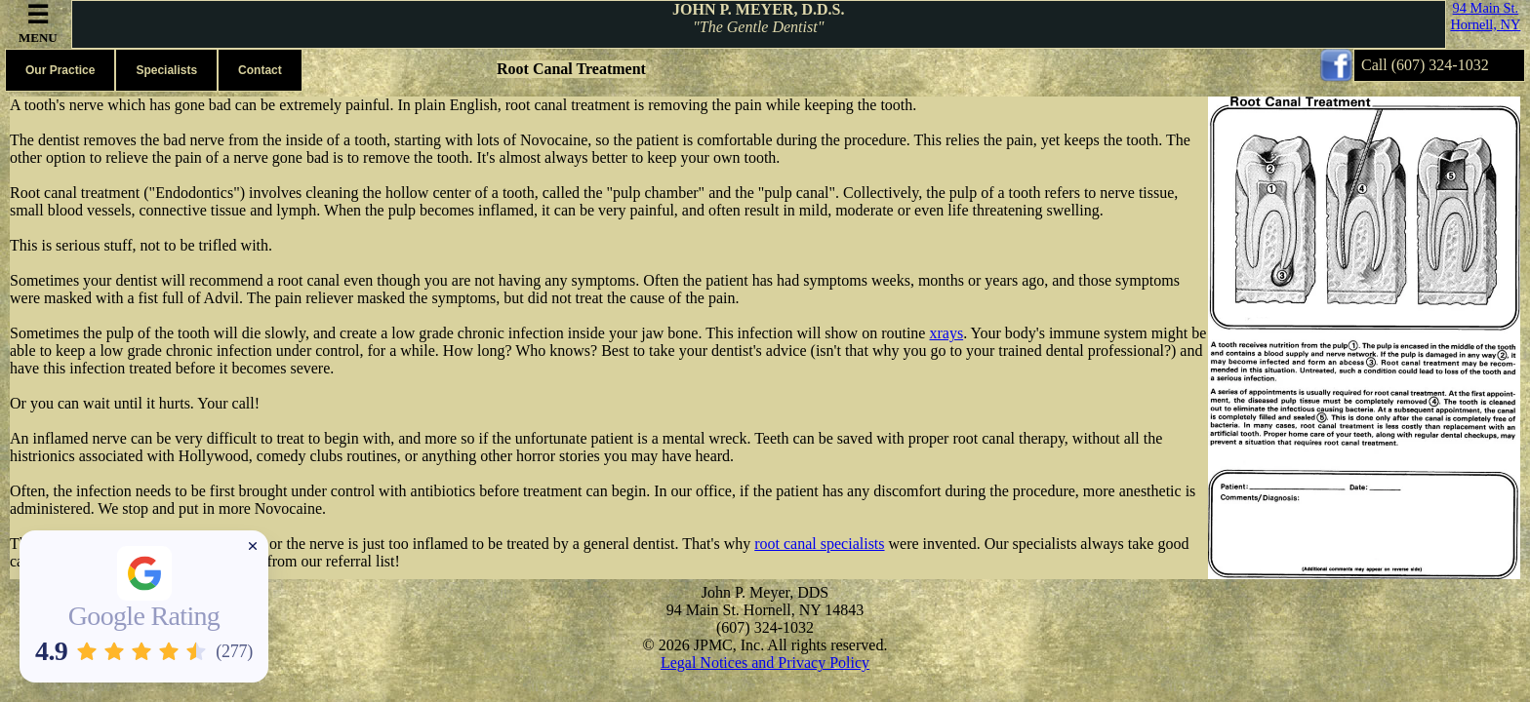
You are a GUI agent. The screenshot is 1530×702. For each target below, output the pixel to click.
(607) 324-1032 (1440, 65)
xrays (946, 333)
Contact (260, 70)
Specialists (166, 70)
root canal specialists (819, 543)
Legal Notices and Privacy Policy (765, 662)
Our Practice (60, 70)
